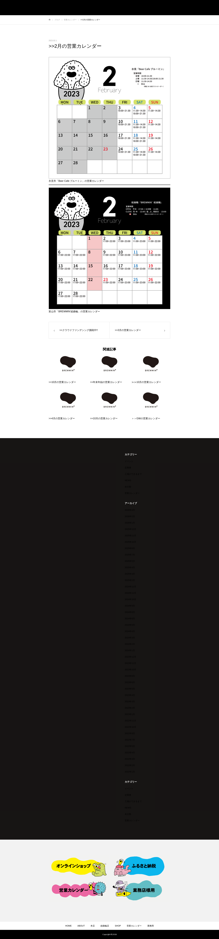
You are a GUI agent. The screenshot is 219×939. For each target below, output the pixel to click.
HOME (68, 926)
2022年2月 (130, 765)
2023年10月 (130, 669)
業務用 (150, 926)
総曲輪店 (105, 926)
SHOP (118, 926)
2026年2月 (130, 516)
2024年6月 (130, 618)
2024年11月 (130, 593)
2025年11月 (130, 535)
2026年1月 (130, 523)
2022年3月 (130, 759)
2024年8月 (130, 612)
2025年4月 (130, 567)
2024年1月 (130, 650)
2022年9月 (130, 733)
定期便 (128, 467)
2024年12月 (130, 586)
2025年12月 (130, 529)
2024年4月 (130, 631)
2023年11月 (130, 663)
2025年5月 (130, 561)
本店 (92, 926)
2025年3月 (130, 574)
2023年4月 (130, 695)
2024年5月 (130, 625)
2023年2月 (130, 708)
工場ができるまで (133, 474)
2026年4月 (130, 510)
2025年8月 (130, 548)
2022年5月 (130, 746)
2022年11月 (130, 720)
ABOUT (81, 926)
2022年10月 (130, 727)
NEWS (128, 480)
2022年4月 (130, 752)
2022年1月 (130, 771)
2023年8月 (130, 676)
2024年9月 (130, 606)
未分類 (128, 487)
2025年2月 (130, 580)
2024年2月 (130, 644)
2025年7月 (130, 554)
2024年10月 (130, 599)
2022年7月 (130, 740)
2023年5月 (130, 688)
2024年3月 (130, 637)
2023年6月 (130, 682)
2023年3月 (130, 701)
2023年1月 (130, 714)
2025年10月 (130, 542)
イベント (129, 461)
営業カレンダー (132, 493)
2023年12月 (130, 657)
